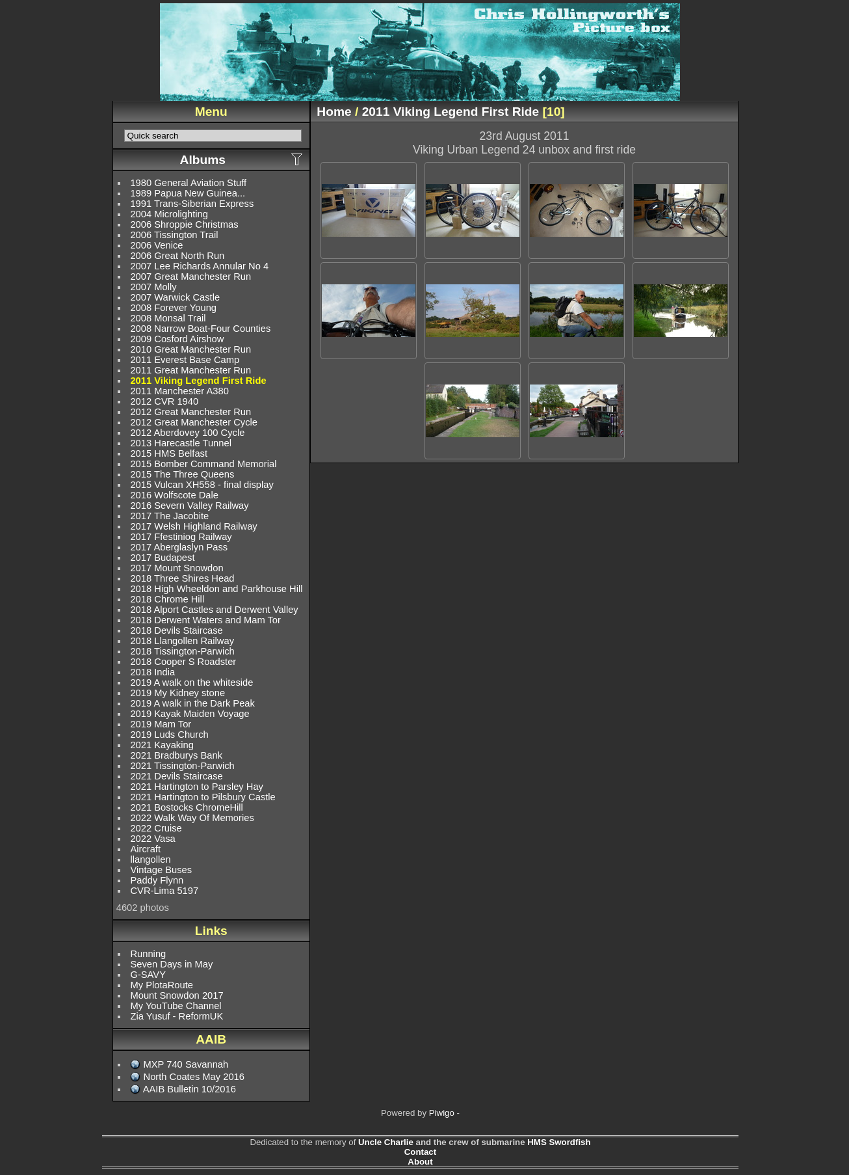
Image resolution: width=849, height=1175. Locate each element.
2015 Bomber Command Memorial (203, 464)
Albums (203, 160)
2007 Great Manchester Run (190, 276)
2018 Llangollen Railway (182, 641)
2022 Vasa (152, 838)
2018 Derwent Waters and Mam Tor (205, 620)
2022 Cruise (155, 828)
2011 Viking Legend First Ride (198, 380)
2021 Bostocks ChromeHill (186, 807)
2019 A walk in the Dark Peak (192, 703)
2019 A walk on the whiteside (191, 682)
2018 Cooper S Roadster (183, 661)
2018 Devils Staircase (176, 630)
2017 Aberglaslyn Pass (179, 547)
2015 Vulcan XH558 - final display (201, 484)
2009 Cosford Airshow (177, 339)
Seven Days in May (171, 964)
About (420, 1162)
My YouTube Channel (175, 1006)
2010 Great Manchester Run (190, 349)
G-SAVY (148, 974)
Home (334, 111)
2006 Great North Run (177, 255)
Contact (420, 1152)
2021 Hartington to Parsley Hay (196, 786)
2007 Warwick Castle (175, 297)
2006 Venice (156, 245)
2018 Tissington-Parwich (182, 651)
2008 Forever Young (173, 308)
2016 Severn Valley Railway (189, 505)
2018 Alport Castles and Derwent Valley (214, 609)
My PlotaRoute (161, 985)
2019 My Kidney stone (177, 693)
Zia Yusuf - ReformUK (176, 1016)
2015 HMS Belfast (168, 453)
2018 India (152, 672)
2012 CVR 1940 (164, 401)
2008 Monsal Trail (167, 318)
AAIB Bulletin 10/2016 (189, 1089)
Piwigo (441, 1113)
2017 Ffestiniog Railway (180, 537)
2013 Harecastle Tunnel (180, 443)
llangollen (150, 859)
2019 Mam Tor (160, 724)
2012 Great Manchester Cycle (193, 422)
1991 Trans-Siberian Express (192, 203)
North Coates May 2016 (194, 1077)
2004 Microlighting (168, 214)
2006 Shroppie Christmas (184, 224)
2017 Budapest (162, 557)
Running (148, 954)
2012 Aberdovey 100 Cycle (187, 432)
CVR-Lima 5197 (164, 890)
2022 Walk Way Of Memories (192, 818)
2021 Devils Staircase (176, 776)
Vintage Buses (161, 870)
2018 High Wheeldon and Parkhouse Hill (216, 589)
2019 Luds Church (169, 734)
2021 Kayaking (161, 745)
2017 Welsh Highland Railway (193, 526)
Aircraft (145, 849)
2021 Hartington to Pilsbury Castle (202, 797)
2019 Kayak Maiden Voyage (189, 714)
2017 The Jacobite (169, 516)
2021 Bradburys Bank (176, 755)
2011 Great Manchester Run (190, 370)
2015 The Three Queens (182, 474)
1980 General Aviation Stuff (188, 183)
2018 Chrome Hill (167, 599)
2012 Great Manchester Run (190, 412)
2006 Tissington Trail (174, 235)
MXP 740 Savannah (186, 1064)
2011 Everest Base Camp (184, 360)
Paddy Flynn (156, 880)
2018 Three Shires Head (182, 578)
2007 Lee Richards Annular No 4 (199, 266)
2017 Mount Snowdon (176, 568)
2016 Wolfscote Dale (174, 495)
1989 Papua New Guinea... (187, 193)
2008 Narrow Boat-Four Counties (200, 328)
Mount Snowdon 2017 (176, 995)
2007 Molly (153, 287)
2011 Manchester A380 (179, 391)
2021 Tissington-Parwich (182, 766)
